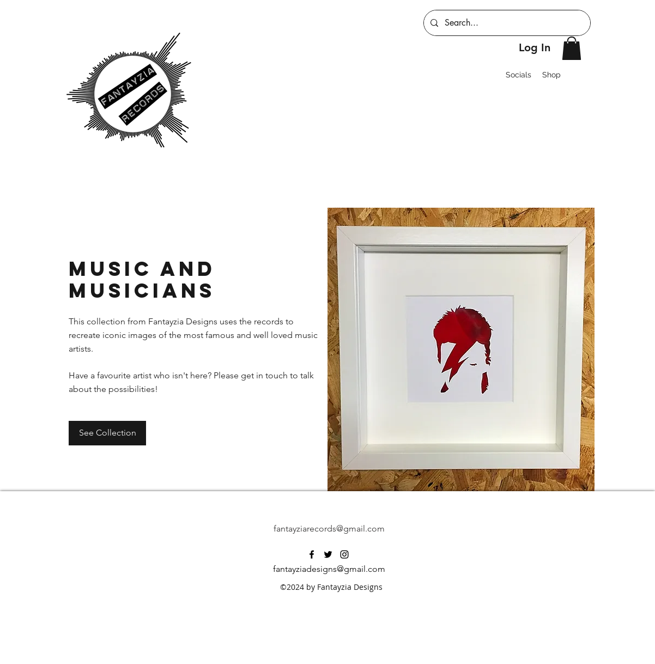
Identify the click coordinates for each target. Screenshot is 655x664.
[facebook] (311, 554)
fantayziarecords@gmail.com (329, 528)
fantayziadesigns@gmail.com (329, 569)
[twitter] (328, 554)
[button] (571, 48)
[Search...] (506, 22)
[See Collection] (107, 433)
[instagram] (344, 554)
